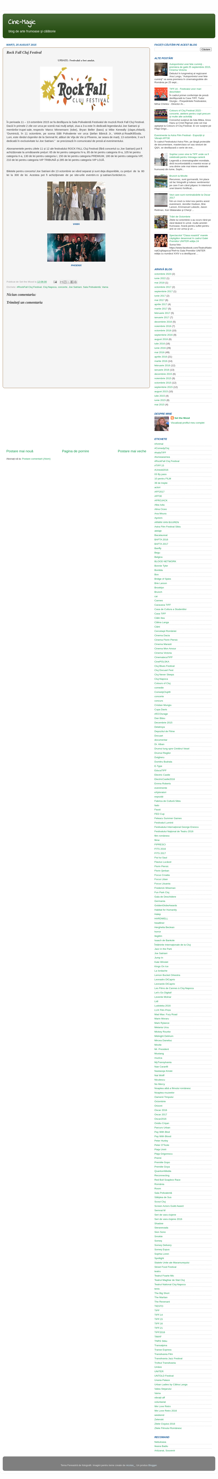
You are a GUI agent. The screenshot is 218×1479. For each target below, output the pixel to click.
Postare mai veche (132, 451)
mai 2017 (159, 300)
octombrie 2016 (162, 330)
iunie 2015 (160, 400)
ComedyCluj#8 (162, 692)
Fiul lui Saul (160, 857)
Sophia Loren (161, 1253)
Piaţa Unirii (160, 1149)
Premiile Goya (162, 1166)
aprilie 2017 (160, 304)
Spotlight (159, 1258)
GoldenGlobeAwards (165, 905)
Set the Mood (182, 418)
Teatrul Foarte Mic (164, 1275)
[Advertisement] (76, 418)
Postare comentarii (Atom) (36, 458)
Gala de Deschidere (165, 896)
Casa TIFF (160, 613)
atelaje (158, 530)
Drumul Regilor (162, 753)
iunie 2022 (160, 278)
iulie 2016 (159, 343)
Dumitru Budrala (163, 761)
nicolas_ (130, 1465)
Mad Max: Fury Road (165, 1014)
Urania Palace (162, 1380)
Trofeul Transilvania (165, 1362)
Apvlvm (158, 518)
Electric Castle (162, 774)
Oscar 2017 (160, 1114)
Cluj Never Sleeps (164, 674)
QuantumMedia (162, 1171)
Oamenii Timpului (163, 1097)
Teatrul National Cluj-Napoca (170, 1284)
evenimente (160, 788)
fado (156, 805)
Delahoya (159, 727)
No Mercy (159, 1084)
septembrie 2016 (163, 334)
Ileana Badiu (161, 1446)
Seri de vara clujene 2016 (168, 1219)
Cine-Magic (21, 22)
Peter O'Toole (161, 1145)
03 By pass (160, 474)
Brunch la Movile (178, 175)
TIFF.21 (158, 1328)
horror (157, 931)
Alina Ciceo (160, 509)
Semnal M (159, 1210)
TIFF (157, 1310)
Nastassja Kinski (163, 1071)
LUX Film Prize (162, 1010)
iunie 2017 (160, 295)
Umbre (158, 1367)
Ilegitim (158, 936)
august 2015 (161, 391)
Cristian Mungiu (162, 705)
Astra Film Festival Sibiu (167, 526)
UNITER (159, 1371)
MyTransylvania (162, 1062)
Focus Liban (161, 879)
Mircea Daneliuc (163, 1040)
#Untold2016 (161, 469)
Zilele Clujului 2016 (164, 1423)
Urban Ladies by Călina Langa (170, 1384)
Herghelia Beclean (164, 927)
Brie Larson (160, 583)
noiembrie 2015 (162, 378)
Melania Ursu (161, 1027)
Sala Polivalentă (92, 287)
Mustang (159, 1053)
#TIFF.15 (159, 465)
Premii (157, 1158)
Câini (157, 626)
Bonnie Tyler (161, 565)
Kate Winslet (161, 962)
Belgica (158, 557)
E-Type (158, 766)
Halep (157, 914)
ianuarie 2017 (161, 317)
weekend (159, 1415)
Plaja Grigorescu (163, 1153)
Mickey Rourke (162, 1031)
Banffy (157, 548)
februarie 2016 (162, 365)
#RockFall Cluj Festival (29, 287)
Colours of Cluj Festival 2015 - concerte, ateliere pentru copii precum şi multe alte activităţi (189, 113)
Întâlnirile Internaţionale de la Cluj (172, 944)
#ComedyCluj (161, 448)
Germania (159, 901)
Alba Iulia (159, 504)
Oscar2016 (160, 1118)
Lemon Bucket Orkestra (167, 975)
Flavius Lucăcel (162, 862)
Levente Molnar (162, 997)
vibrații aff (159, 1397)
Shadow (158, 1223)
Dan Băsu (159, 718)
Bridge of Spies (162, 578)
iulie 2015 (159, 395)
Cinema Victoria (163, 653)
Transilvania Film (163, 1354)
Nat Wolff (159, 1075)
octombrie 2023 (162, 274)
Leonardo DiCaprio (164, 983)
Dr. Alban (159, 744)
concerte (62, 287)
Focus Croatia (162, 875)
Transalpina (160, 1345)
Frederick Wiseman (164, 888)
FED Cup (159, 814)
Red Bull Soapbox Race (167, 1179)
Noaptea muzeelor (164, 1092)
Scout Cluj (160, 1201)
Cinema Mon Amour (165, 648)
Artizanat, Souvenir (164, 1450)
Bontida (158, 570)
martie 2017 (160, 308)
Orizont (158, 1105)
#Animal (158, 443)
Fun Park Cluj (161, 892)
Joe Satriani (75, 287)
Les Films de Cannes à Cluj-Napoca (174, 988)
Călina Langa (161, 622)
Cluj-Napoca (49, 287)
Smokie (158, 1236)
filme (157, 840)
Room (157, 1188)
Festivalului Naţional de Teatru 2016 (173, 831)
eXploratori (160, 792)
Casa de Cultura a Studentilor (170, 609)
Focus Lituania (162, 883)
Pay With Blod (162, 1132)
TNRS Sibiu (160, 1341)
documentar (160, 739)
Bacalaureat (160, 535)
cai (156, 596)
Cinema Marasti (163, 644)
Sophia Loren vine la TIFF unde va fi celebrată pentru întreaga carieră (189, 155)
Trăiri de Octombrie (179, 216)
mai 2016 (159, 352)
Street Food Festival (165, 1267)
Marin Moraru (161, 1018)
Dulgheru (159, 757)
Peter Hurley (161, 1140)
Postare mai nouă (19, 451)
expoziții (158, 796)
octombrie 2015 (162, 382)
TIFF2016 (159, 1332)
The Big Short (161, 1293)
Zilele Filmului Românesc (168, 1428)
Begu (157, 552)
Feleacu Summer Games (168, 818)
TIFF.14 (158, 1314)
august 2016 (161, 339)
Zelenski (159, 1419)
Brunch (158, 592)
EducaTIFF (160, 770)
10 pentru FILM (162, 478)
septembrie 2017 (163, 291)
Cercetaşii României (165, 631)
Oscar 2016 (160, 1110)
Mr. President (161, 1049)
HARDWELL (161, 918)
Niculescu (159, 1079)
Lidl (156, 1001)
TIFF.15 (158, 1319)
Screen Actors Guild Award (168, 1206)
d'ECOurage (161, 713)
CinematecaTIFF (163, 657)
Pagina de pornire (75, 451)
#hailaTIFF (160, 452)
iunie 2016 (160, 348)
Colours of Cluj (162, 683)
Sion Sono (160, 1232)
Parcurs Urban (162, 1127)
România (159, 1184)
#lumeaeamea (162, 457)
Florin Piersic (161, 866)
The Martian (160, 1297)
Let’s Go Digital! (163, 992)
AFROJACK (160, 500)
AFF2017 (159, 491)
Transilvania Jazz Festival (168, 1358)
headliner (159, 923)
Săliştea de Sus (162, 1197)
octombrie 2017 (162, 287)
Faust (157, 809)
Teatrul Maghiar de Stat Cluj (169, 1280)
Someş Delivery (163, 1245)
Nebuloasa (160, 1442)
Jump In (158, 957)
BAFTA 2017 (161, 544)
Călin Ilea (159, 618)
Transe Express (162, 1349)
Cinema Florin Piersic (166, 639)
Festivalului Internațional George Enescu (176, 827)
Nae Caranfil (161, 1066)
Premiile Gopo (162, 1162)
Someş (158, 1240)
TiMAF (158, 1336)
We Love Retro (162, 1406)
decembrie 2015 (163, 374)
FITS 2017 (160, 853)
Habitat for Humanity (165, 909)
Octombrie (160, 1101)
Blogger (152, 1465)
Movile (158, 1044)
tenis (157, 1288)
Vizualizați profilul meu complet (187, 422)
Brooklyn (159, 587)
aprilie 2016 (160, 356)
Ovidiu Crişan (161, 1123)
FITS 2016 (160, 848)
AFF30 (158, 496)
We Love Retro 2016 (165, 1410)
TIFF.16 (158, 1323)
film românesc (162, 835)
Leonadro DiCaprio (164, 979)
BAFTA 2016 (161, 539)
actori (157, 487)
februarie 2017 (162, 313)
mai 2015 (159, 404)
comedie (159, 687)
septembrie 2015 (163, 387)
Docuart (158, 735)
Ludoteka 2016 (162, 1005)
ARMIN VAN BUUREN (166, 522)
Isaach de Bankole (164, 940)
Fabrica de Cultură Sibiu (167, 801)
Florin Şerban (161, 870)
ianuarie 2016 (161, 369)
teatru (157, 1271)
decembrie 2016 (163, 321)
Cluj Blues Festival (164, 666)
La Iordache (160, 970)
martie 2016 (160, 361)
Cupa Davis (160, 709)
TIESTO (158, 1306)
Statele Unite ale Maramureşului (171, 1262)
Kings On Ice (161, 966)
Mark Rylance (161, 1023)
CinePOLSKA (161, 661)
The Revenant (162, 1301)
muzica (158, 1058)
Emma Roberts (162, 783)
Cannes (158, 600)
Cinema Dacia (162, 635)
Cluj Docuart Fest (163, 670)
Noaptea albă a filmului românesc (172, 1088)
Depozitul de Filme (164, 731)
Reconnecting (161, 1175)
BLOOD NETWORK (165, 561)
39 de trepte (160, 483)
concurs (158, 700)
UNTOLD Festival (164, 1375)
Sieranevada (161, 1227)
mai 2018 (159, 282)
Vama (105, 287)
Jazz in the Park (163, 949)
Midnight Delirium (163, 1036)
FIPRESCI (160, 844)
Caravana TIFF (162, 604)
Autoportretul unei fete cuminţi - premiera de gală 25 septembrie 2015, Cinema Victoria (190, 67)
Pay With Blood (162, 1136)
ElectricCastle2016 (164, 779)
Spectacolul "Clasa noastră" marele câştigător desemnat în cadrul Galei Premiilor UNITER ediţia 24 (188, 238)
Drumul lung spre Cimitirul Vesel (171, 748)
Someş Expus (161, 1249)
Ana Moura (160, 513)
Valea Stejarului (162, 1388)
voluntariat (160, 1402)
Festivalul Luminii (163, 822)
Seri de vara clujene (165, 1214)
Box (156, 574)
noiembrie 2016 (162, 326)
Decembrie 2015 (163, 722)
